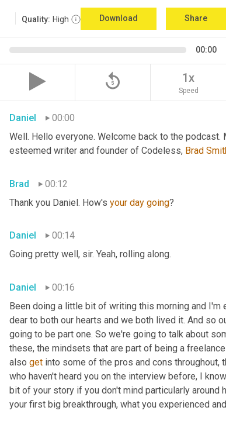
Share (196, 18)
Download (118, 18)
